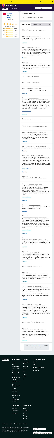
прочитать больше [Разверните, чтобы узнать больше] (26, 111)
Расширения (5, 8)
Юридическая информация (20, 423)
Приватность (5, 423)
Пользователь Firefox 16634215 (30, 217)
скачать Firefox (40, 1)
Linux (24, 376)
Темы (11, 8)
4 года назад (39, 17)
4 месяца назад (35, 76)
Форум (14, 388)
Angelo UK (31, 155)
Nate (30, 205)
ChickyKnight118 (33, 146)
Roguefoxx (32, 286)
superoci (31, 47)
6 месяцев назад (39, 184)
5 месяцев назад (43, 126)
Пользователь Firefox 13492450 (31, 329)
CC (30, 98)
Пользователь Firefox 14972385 (31, 126)
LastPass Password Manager (9, 15)
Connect (14, 408)
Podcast (25, 418)
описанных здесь (18, 427)
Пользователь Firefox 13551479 (31, 64)
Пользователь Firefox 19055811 (30, 239)
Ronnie (31, 36)
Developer (15, 413)
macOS (25, 369)
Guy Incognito (32, 322)
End (30, 82)
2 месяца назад (37, 36)
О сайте (14, 362)
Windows (25, 366)
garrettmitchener (33, 132)
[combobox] (43, 8)
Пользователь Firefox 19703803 (31, 252)
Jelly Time (31, 184)
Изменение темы (37, 431)
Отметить (24, 42)
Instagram (25, 408)
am (30, 76)
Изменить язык (36, 427)
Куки (11, 423)
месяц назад (42, 30)
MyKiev (31, 119)
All (23, 379)
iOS (24, 371)
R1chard (31, 304)
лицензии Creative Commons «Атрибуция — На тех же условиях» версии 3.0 (15, 430)
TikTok (24, 413)
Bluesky (25, 416)
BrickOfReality (32, 17)
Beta (34, 364)
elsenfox (31, 266)
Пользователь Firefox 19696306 (31, 274)
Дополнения (16, 359)
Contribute (15, 410)
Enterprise (36, 370)
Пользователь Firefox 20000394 (31, 30)
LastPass (11, 19)
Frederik (31, 88)
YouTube (25, 410)
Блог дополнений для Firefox (15, 366)
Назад (26, 345)
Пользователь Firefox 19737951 (30, 177)
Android (25, 374)
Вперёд (46, 345)
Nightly (35, 362)
